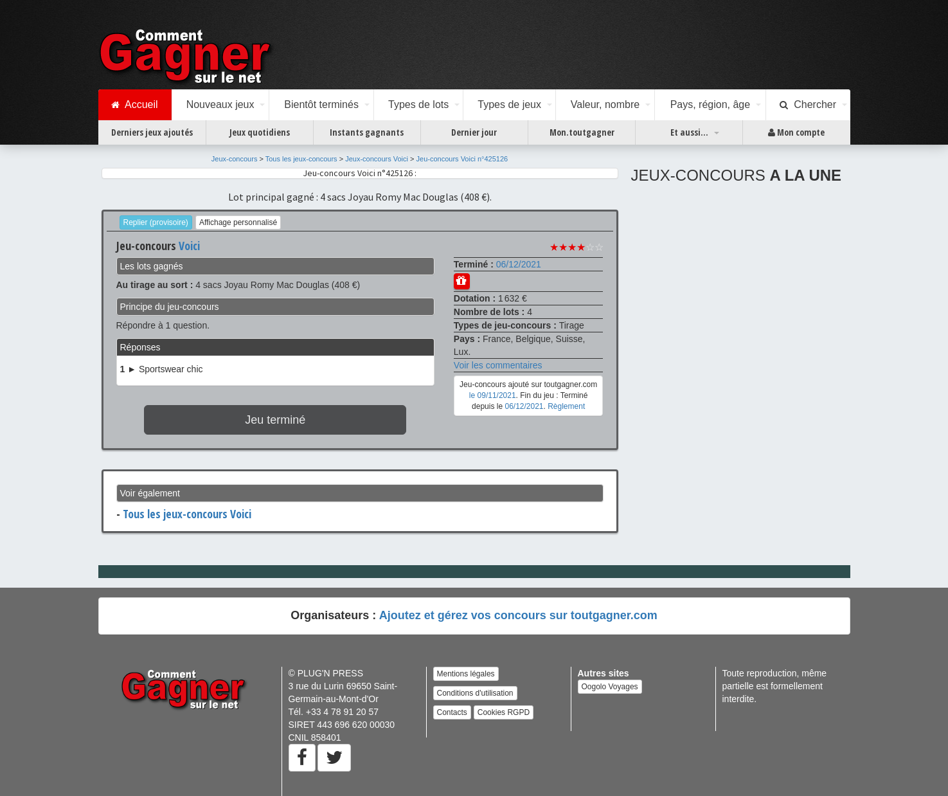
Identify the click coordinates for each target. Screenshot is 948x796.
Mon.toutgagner (582, 132)
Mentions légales (466, 673)
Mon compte (796, 132)
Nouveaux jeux (220, 104)
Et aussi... (689, 132)
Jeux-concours (234, 159)
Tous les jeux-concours (301, 159)
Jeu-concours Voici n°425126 (462, 159)
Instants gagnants (367, 132)
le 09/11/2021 (492, 395)
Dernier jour (474, 132)
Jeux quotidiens (259, 132)
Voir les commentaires (498, 365)
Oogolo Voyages (610, 686)
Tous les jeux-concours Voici (187, 513)
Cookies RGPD (504, 712)
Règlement (566, 406)
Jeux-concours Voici (376, 159)
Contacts (452, 712)
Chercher (808, 104)
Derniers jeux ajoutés (152, 132)
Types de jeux (509, 104)
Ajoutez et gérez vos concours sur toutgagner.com (518, 615)
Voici (189, 245)
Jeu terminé (275, 419)
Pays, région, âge (710, 104)
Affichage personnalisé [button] (238, 222)
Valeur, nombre (605, 104)
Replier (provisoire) (155, 222)
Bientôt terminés (321, 104)
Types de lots (418, 104)
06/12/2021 (518, 264)
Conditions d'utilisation (475, 693)
